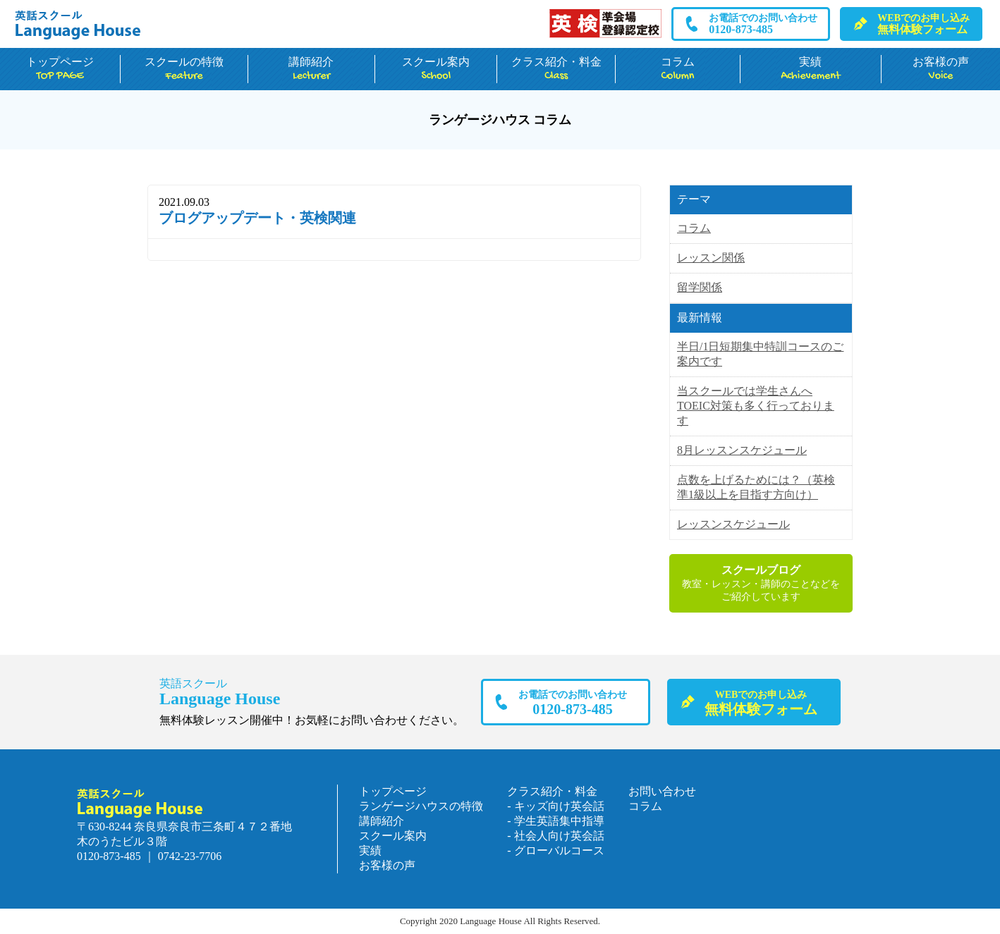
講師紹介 (311, 69)
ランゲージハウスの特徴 (421, 806)
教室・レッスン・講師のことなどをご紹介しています (760, 582)
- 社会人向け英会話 (555, 836)
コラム (678, 69)
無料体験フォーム (923, 24)
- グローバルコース (555, 850)
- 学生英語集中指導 (555, 821)
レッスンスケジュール (733, 524)
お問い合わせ (662, 791)
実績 (810, 69)
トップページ (60, 69)
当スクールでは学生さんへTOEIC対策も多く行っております (755, 405)
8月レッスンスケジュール (742, 450)
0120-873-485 (763, 24)
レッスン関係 (711, 258)
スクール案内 (435, 69)
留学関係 (699, 287)
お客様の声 (941, 69)
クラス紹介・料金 (556, 69)
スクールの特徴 (184, 69)
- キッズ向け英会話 (555, 806)
